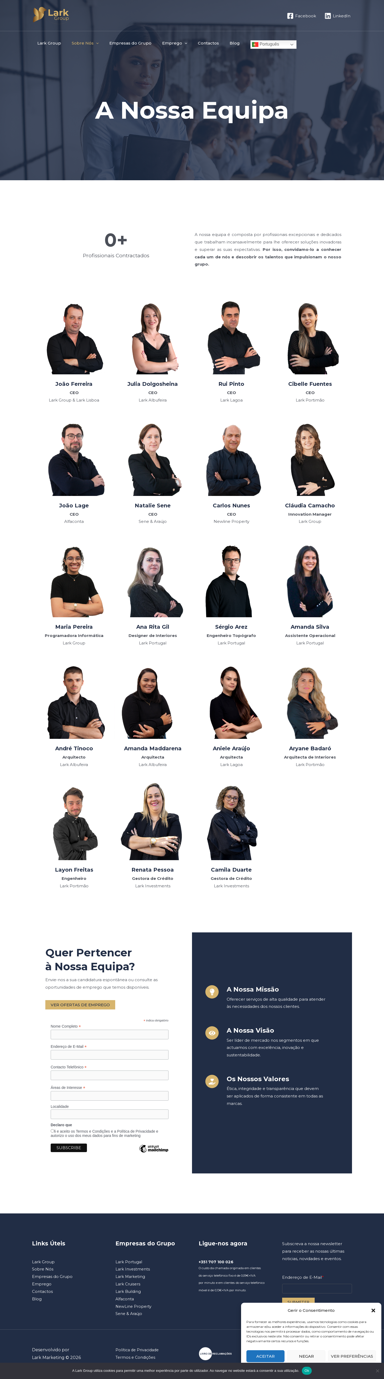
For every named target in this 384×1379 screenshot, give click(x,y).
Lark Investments (133, 1270)
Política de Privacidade (138, 1351)
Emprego (41, 1285)
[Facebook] (301, 16)
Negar (306, 1356)
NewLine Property (134, 1307)
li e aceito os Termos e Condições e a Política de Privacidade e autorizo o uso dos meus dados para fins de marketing (104, 1135)
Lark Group (48, 43)
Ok (307, 1371)
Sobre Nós (42, 1270)
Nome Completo (66, 1026)
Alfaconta (125, 1300)
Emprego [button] (165, 43)
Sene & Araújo (129, 1314)
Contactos (196, 43)
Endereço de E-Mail (69, 1046)
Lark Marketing (130, 1277)
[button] (373, 1310)
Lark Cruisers (128, 1285)
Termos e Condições (136, 1358)
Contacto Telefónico (69, 1067)
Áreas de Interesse (68, 1088)
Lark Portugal (129, 1263)
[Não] (377, 1370)
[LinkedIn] (337, 16)
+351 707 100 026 (217, 1263)
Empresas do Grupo (124, 43)
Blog (220, 43)
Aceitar (265, 1356)
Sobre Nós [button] (81, 43)
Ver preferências (352, 1356)
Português (249, 44)
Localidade (60, 1107)
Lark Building (128, 1292)
